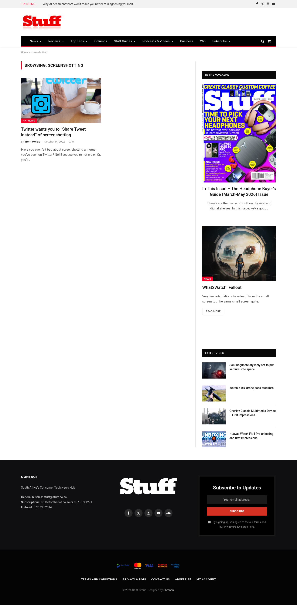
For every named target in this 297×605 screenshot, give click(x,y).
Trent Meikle (32, 141)
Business (186, 41)
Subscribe (219, 41)
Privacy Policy (232, 526)
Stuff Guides (123, 41)
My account (206, 579)
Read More (213, 311)
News (34, 41)
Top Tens (77, 41)
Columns (100, 41)
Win (203, 41)
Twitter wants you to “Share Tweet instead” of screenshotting (53, 132)
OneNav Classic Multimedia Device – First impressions (252, 413)
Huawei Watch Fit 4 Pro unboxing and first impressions (251, 436)
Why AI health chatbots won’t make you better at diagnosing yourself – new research (90, 4)
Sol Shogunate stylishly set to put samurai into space (251, 367)
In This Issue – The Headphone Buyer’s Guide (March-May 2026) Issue (239, 191)
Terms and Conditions (99, 579)
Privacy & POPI (134, 579)
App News (29, 120)
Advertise (183, 579)
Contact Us (160, 579)
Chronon (168, 590)
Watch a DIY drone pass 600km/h (251, 388)
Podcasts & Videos (156, 41)
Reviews (54, 41)
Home (24, 52)
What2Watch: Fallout (222, 287)
